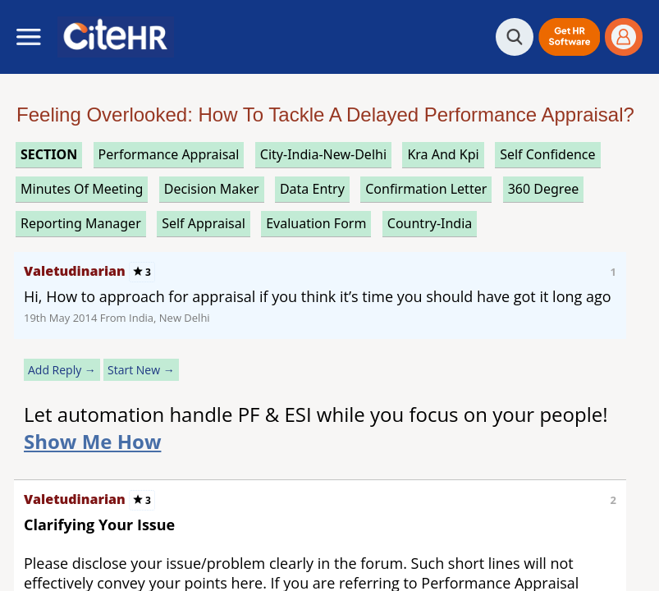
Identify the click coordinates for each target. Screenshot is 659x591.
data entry (312, 189)
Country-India (430, 223)
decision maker (211, 189)
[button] (569, 37)
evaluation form (316, 223)
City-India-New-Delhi (323, 154)
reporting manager (81, 223)
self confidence (547, 154)
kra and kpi (442, 154)
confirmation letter (426, 189)
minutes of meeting (82, 189)
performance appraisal (169, 154)
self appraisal (203, 223)
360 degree (543, 189)
